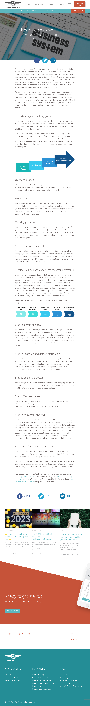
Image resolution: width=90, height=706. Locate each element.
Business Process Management (55, 39)
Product (28, 4)
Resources (60, 4)
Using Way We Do (10, 530)
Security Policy (65, 683)
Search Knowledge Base (41, 689)
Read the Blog (37, 686)
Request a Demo (79, 4)
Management (37, 530)
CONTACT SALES (76, 634)
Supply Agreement (67, 678)
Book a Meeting (38, 675)
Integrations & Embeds (13, 678)
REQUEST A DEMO (12, 611)
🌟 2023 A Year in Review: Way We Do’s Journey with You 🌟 (16, 536)
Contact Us (64, 675)
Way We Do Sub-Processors (71, 686)
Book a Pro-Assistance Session (44, 683)
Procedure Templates (13, 680)
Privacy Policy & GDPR (68, 680)
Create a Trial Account (40, 678)
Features (8, 675)
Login (70, 3)
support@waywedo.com (24, 477)
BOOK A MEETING (78, 10)
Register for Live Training (41, 680)
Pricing (50, 4)
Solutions (39, 4)
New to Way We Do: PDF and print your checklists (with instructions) (71, 537)
